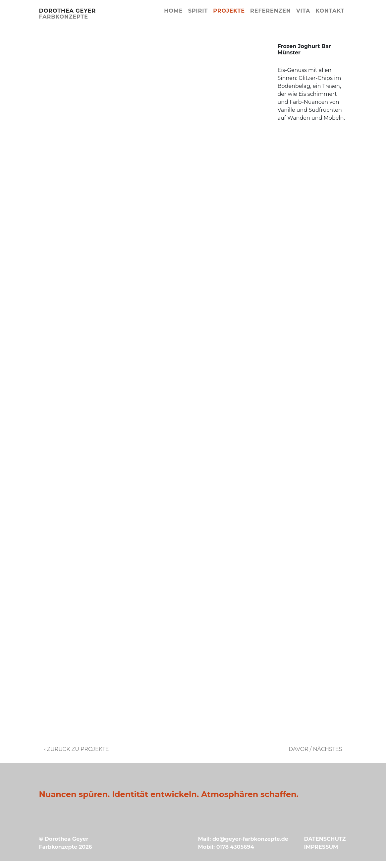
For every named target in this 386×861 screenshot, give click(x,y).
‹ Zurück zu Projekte (76, 749)
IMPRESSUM (321, 847)
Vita (303, 11)
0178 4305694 (235, 847)
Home (173, 11)
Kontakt (329, 11)
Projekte (229, 11)
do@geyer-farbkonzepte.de (250, 839)
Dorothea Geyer (67, 14)
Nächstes (327, 749)
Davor (298, 749)
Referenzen (270, 11)
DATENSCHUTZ (325, 839)
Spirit (198, 11)
